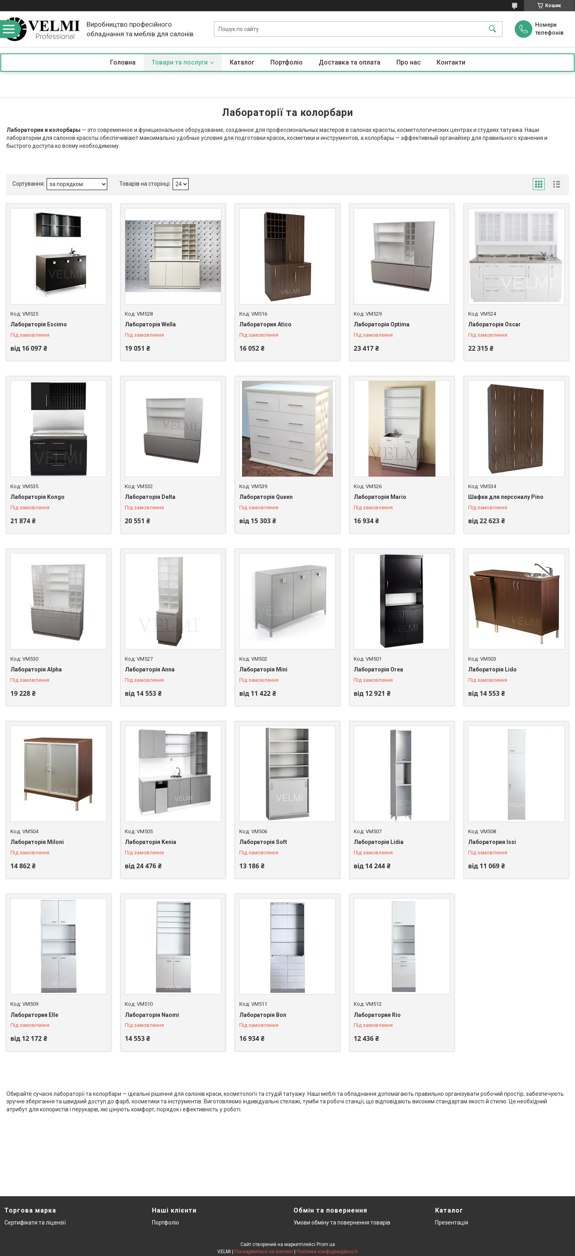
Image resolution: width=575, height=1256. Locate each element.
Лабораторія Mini (263, 669)
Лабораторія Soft (263, 842)
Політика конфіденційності (327, 1251)
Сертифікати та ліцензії (35, 1222)
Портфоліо (286, 62)
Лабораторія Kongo (37, 497)
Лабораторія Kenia (150, 842)
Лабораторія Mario (380, 497)
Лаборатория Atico (265, 324)
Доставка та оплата (349, 62)
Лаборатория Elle (34, 1015)
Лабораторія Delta (150, 497)
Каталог (242, 62)
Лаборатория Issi (492, 842)
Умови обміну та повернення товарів (341, 1222)
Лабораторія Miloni (37, 842)
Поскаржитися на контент (263, 1251)
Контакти (451, 62)
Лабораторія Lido (492, 669)
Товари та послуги (180, 62)
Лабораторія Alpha (36, 669)
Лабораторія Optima (382, 324)
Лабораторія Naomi (152, 1015)
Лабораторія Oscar (494, 324)
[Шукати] (492, 29)
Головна (123, 62)
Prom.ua (326, 1244)
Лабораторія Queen (266, 497)
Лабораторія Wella (150, 324)
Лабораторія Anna (150, 669)
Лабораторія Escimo (38, 324)
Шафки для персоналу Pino (505, 497)
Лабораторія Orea (378, 669)
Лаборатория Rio (377, 1015)
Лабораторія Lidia (379, 842)
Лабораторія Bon (262, 1015)
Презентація (451, 1222)
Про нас (408, 62)
